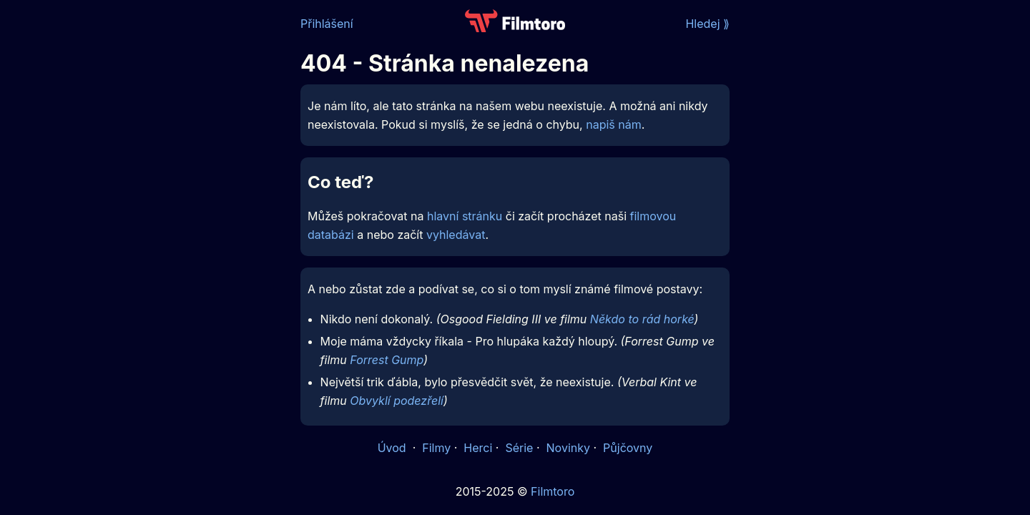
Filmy (436, 448)
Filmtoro (552, 491)
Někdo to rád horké (642, 319)
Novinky (568, 448)
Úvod (393, 448)
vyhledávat (455, 234)
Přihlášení (326, 23)
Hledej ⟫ (707, 23)
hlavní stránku (464, 216)
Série (519, 448)
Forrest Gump (386, 360)
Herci (478, 448)
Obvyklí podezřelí (396, 400)
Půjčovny (627, 448)
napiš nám (614, 124)
